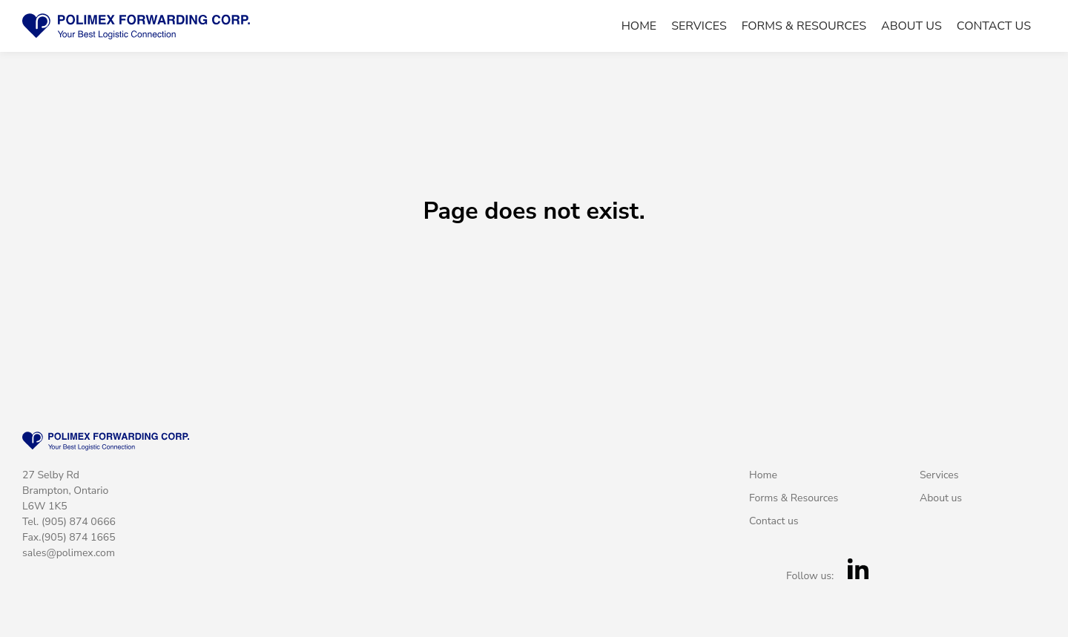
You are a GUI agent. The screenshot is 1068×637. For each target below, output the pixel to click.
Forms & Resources (804, 26)
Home (639, 26)
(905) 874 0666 (79, 522)
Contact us (994, 26)
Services (699, 26)
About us (911, 26)
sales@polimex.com (68, 553)
